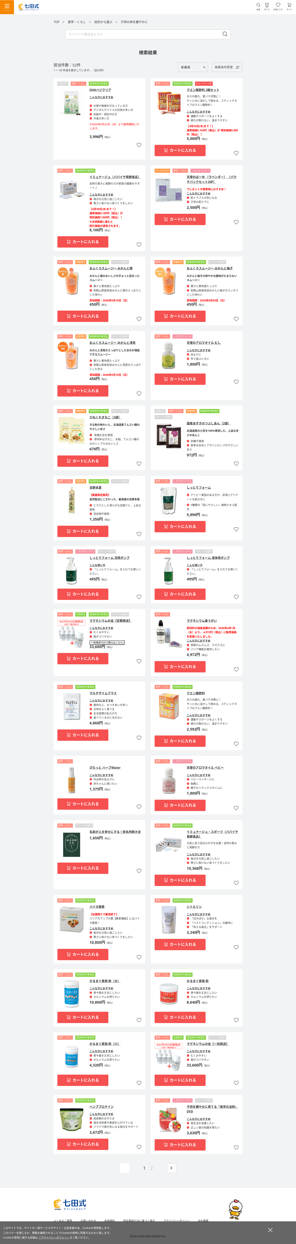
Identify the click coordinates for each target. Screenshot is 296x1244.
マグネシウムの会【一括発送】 (208, 1044)
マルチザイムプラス (103, 693)
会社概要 (203, 1220)
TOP (56, 22)
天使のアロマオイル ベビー (205, 768)
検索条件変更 (224, 67)
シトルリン (194, 907)
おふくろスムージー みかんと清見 (112, 343)
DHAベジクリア (100, 90)
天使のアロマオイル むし (204, 343)
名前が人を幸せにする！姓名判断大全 (115, 832)
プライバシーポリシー (176, 1220)
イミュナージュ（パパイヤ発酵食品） (115, 177)
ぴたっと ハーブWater (105, 768)
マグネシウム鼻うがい (202, 621)
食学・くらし (77, 22)
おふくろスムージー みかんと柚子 (210, 268)
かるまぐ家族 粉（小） (104, 1044)
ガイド (267, 9)
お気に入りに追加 (139, 145)
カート (289, 9)
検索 (258, 9)
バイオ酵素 (97, 907)
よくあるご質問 (63, 1220)
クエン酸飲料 (196, 693)
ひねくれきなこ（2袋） (105, 417)
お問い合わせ (88, 1220)
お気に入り (278, 9)
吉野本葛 (95, 487)
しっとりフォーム (199, 487)
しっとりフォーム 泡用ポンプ (109, 558)
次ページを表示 (171, 1168)
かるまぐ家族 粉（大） (104, 981)
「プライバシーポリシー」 (54, 1237)
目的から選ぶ (103, 22)
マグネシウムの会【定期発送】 (110, 621)
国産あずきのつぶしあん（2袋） (209, 423)
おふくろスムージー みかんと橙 (111, 268)
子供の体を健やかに (134, 22)
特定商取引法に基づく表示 (139, 1220)
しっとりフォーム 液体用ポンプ (208, 558)
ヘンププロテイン (101, 1107)
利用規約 (109, 1220)
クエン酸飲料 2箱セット (203, 90)
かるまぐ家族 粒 (198, 981)
